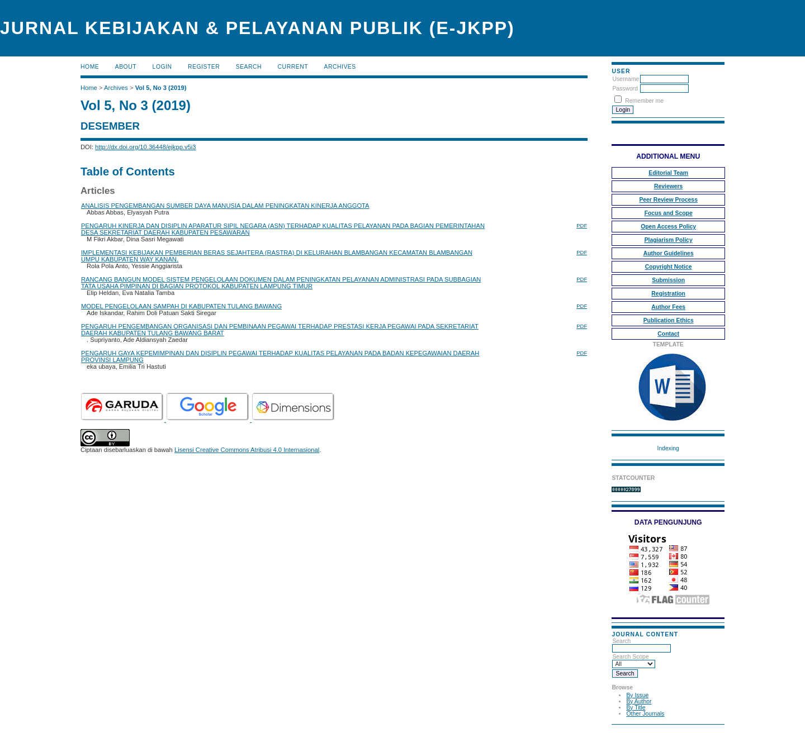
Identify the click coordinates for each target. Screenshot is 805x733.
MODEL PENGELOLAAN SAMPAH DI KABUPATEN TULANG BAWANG (181, 306)
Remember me (644, 101)
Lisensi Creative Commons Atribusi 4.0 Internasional (246, 449)
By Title (635, 708)
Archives (340, 67)
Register (204, 67)
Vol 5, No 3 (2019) (161, 87)
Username (625, 79)
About (125, 67)
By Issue (637, 695)
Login (162, 67)
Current (293, 67)
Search (249, 67)
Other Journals (645, 714)
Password (625, 88)
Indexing (668, 448)
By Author (638, 701)
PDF (581, 225)
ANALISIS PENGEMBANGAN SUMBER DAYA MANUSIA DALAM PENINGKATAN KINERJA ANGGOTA (225, 205)
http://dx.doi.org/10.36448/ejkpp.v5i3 (145, 147)
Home (89, 67)
